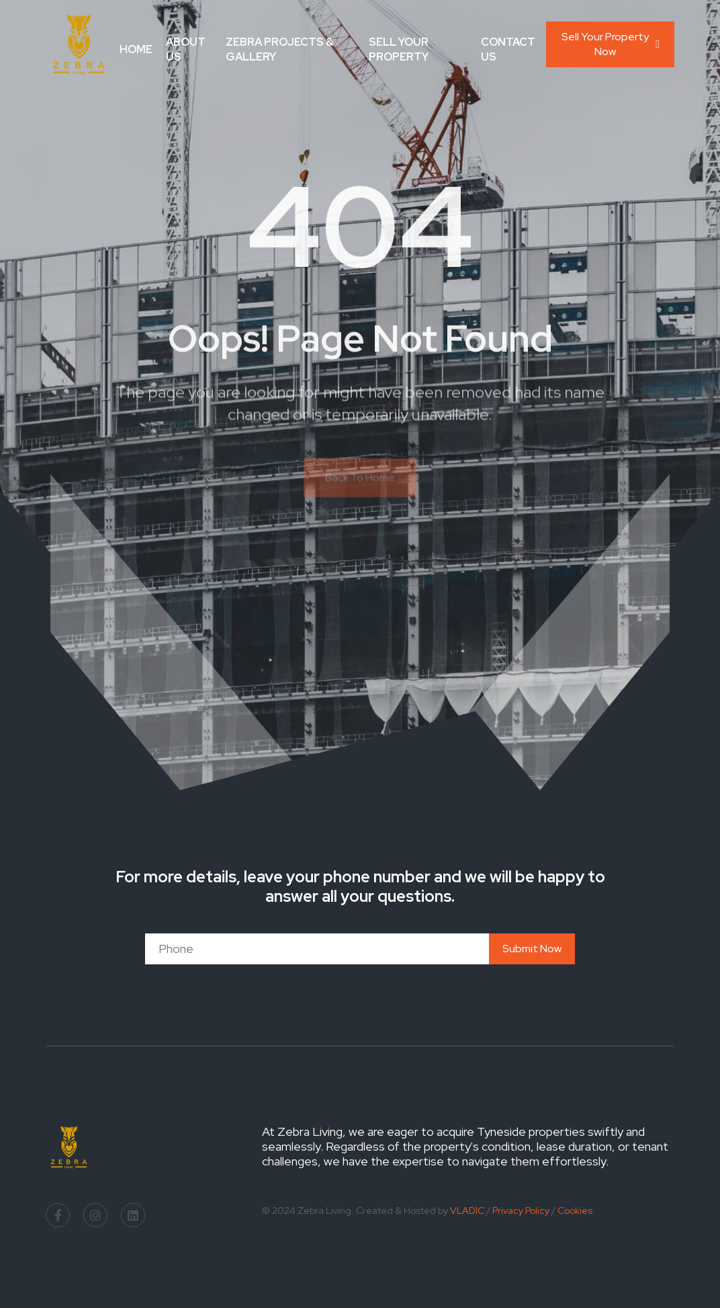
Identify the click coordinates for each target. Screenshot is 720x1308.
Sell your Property (399, 49)
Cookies (574, 1210)
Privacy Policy (520, 1210)
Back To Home (360, 483)
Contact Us (508, 49)
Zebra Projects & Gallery (279, 49)
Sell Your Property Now (610, 44)
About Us (186, 49)
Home (136, 49)
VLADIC (467, 1210)
